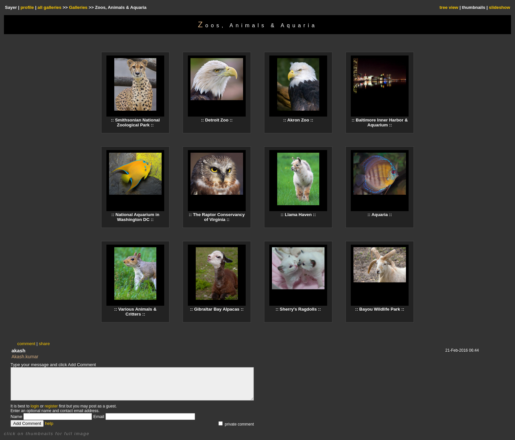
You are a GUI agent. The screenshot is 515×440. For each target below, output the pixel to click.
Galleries (78, 7)
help (49, 423)
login (35, 406)
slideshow (499, 7)
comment (26, 343)
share (44, 343)
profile (27, 7)
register (51, 406)
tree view (448, 7)
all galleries (49, 7)
